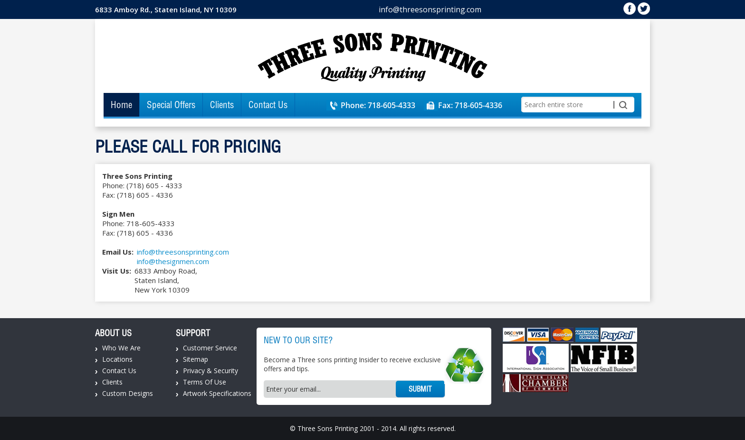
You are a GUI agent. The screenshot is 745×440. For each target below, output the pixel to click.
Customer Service (210, 347)
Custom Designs (127, 393)
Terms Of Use (204, 381)
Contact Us (267, 104)
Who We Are (121, 347)
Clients (222, 104)
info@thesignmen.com (173, 261)
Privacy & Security (210, 370)
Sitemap (195, 359)
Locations (117, 359)
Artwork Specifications (217, 393)
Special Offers (171, 104)
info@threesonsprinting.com (430, 9)
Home (121, 104)
